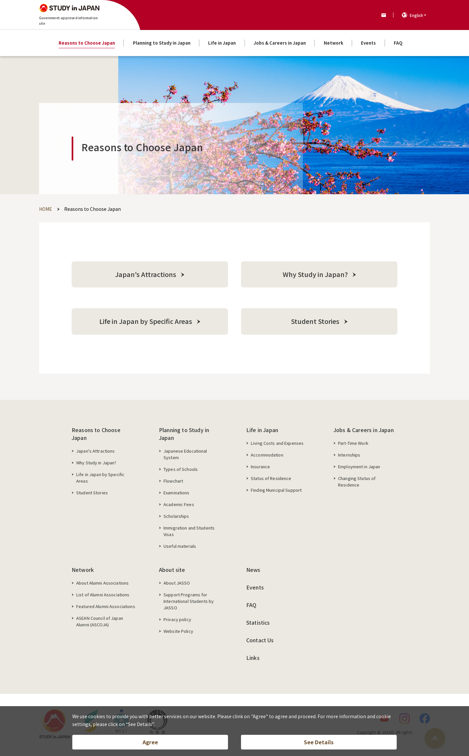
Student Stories (92, 493)
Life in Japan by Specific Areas (100, 478)
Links (253, 658)
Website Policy (178, 631)
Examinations (176, 493)
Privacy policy (177, 620)
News (253, 570)
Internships (349, 455)
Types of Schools (180, 469)
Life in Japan (262, 430)
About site (172, 570)
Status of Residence (271, 478)
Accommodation (267, 455)
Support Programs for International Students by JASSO (188, 601)
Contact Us (260, 640)
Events (255, 587)
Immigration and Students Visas (189, 531)
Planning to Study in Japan (184, 434)
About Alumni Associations (102, 583)
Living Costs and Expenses (277, 443)
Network (83, 570)
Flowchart (173, 481)
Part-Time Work (353, 443)
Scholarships (176, 516)
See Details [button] (319, 742)
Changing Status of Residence (357, 481)
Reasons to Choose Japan (96, 434)
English (416, 15)
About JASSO (176, 583)
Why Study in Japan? (96, 463)
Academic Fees (178, 505)
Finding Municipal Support (276, 490)
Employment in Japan (359, 467)
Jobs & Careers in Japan (364, 430)
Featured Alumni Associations (105, 606)
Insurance (260, 467)
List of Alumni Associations (103, 595)
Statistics (258, 623)
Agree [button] (150, 742)
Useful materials (179, 546)
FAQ (251, 605)
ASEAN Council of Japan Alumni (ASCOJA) (99, 621)
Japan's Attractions (95, 451)
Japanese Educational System (185, 454)
